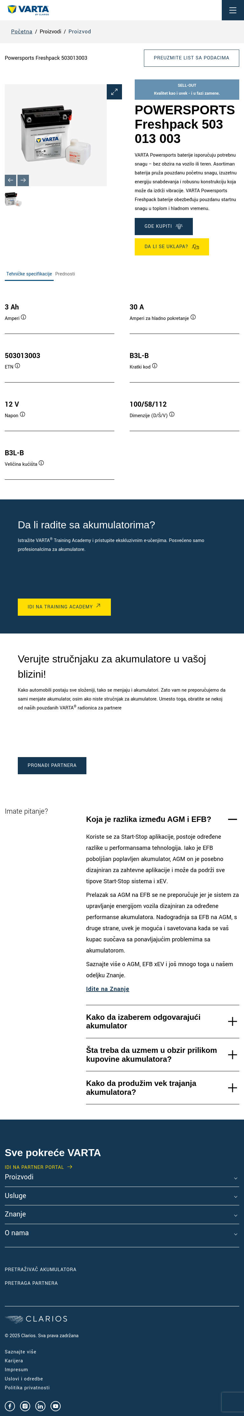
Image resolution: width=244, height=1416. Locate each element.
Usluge (15, 1196)
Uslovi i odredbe (24, 1379)
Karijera (14, 1361)
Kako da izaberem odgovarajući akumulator (143, 1021)
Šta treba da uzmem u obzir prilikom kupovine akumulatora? (151, 1054)
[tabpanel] (122, 385)
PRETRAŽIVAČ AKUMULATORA (41, 1269)
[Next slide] (23, 180)
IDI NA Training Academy (60, 607)
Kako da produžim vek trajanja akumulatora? (141, 1087)
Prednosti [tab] (65, 274)
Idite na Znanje (107, 989)
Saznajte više (21, 1352)
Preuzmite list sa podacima (191, 58)
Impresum (16, 1369)
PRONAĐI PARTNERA (52, 765)
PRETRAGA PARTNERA (31, 1283)
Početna (21, 31)
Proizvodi (19, 1177)
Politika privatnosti (27, 1388)
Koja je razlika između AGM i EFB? (148, 819)
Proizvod (79, 31)
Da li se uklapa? (172, 247)
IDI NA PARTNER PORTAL (34, 1167)
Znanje (15, 1214)
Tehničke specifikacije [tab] (29, 274)
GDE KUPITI (164, 226)
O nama (17, 1233)
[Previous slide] (10, 180)
